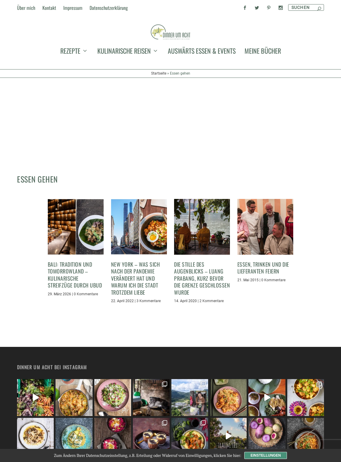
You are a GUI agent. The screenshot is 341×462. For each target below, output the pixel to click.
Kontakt (49, 7)
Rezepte (70, 87)
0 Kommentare (86, 244)
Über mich (26, 7)
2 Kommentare (211, 251)
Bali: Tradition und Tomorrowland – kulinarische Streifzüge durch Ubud (75, 224)
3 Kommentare (148, 251)
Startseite (158, 109)
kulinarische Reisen (124, 87)
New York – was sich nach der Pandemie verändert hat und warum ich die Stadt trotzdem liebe (135, 228)
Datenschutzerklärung (109, 7)
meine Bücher (263, 87)
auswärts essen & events (202, 87)
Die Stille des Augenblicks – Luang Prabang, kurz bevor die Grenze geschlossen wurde (202, 228)
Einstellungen (266, 455)
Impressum (72, 7)
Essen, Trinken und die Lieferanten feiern (263, 217)
